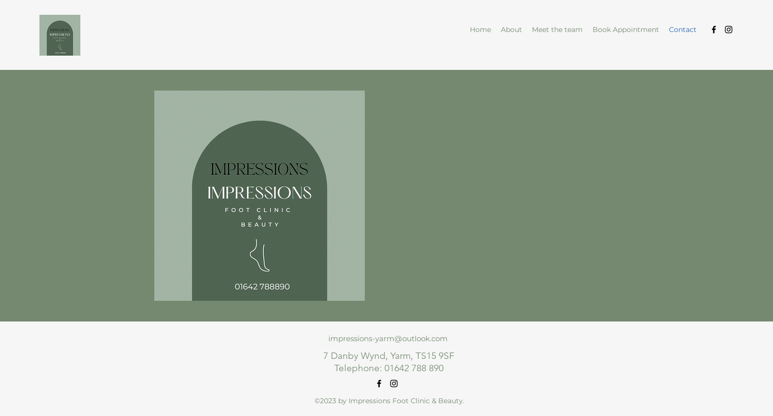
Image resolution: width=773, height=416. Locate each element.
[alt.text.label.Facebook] (714, 29)
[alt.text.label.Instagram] (729, 29)
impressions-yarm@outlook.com (388, 338)
